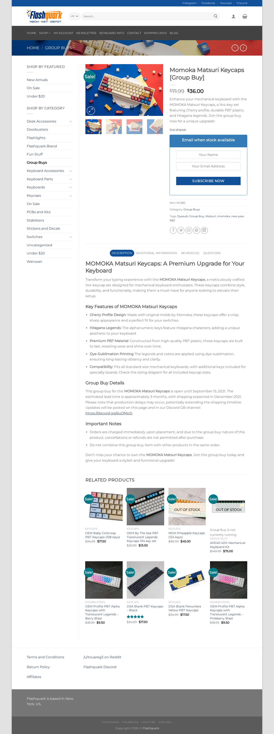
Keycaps (34, 195)
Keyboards (36, 187)
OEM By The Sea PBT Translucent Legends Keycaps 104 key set (142, 537)
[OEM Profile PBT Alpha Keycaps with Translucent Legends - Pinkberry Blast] (228, 580)
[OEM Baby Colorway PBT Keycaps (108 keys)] (104, 506)
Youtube (226, 3)
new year (237, 216)
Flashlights (36, 138)
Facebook (208, 3)
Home (31, 33)
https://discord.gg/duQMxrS (108, 413)
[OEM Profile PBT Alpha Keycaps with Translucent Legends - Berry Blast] (104, 580)
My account (63, 33)
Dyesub (182, 216)
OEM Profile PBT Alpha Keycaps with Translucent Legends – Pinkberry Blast (227, 612)
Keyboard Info (111, 33)
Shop (45, 33)
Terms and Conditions (45, 657)
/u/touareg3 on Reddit (102, 657)
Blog (174, 33)
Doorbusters (37, 129)
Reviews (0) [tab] (190, 253)
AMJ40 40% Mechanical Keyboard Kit (227, 545)
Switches (34, 237)
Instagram (189, 3)
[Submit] (215, 16)
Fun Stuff (35, 154)
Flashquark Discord (99, 667)
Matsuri (211, 216)
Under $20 (36, 96)
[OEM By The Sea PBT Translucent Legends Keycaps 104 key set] (145, 506)
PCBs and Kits (39, 212)
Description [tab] (122, 253)
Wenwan (34, 262)
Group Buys (58, 47)
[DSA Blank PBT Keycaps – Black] (145, 580)
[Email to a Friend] (188, 230)
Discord (242, 3)
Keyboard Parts (40, 179)
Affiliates (34, 677)
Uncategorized (39, 245)
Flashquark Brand (42, 146)
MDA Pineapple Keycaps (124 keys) (186, 535)
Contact (134, 33)
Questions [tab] (212, 253)
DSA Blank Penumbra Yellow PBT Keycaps (184, 608)
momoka (223, 216)
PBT (172, 220)
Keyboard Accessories (45, 171)
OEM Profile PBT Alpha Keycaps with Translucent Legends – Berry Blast (102, 612)
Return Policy (38, 667)
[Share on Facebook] (173, 230)
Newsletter (86, 33)
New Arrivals (37, 80)
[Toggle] (70, 121)
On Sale (33, 88)
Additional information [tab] (156, 253)
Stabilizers (35, 220)
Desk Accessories (41, 121)
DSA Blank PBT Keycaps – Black (145, 608)
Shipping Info (155, 33)
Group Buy (196, 216)
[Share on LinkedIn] (204, 230)
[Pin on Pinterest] (196, 230)
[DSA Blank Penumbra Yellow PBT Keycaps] (187, 580)
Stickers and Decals (43, 228)
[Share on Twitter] (181, 230)
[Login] (233, 16)
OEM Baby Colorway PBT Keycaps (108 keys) (102, 535)
